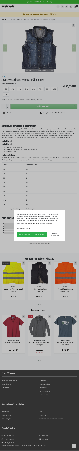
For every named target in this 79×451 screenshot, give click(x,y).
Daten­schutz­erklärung (29, 223)
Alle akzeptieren (24, 234)
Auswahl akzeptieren (55, 234)
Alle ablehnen (39, 234)
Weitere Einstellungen (24, 228)
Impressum (49, 223)
